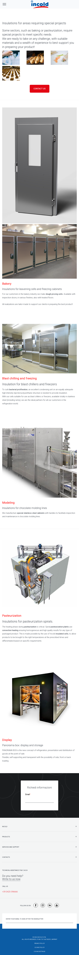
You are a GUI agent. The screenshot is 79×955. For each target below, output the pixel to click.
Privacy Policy (39, 941)
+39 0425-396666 (10, 889)
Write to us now (11, 876)
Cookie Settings (39, 949)
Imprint (54, 937)
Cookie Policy (40, 945)
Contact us (40, 88)
